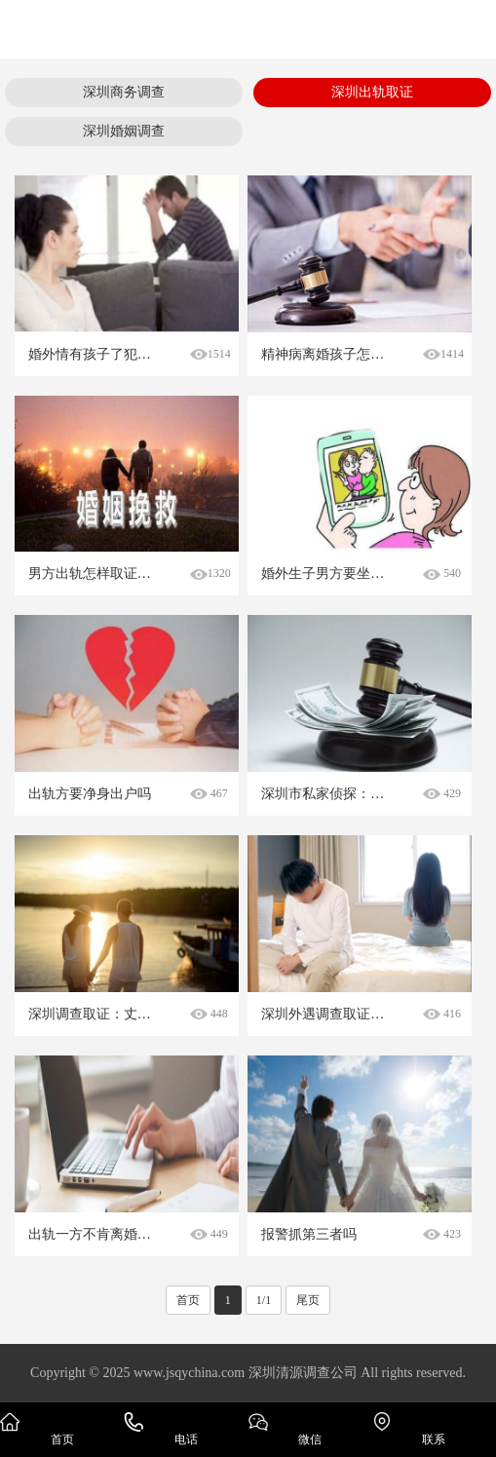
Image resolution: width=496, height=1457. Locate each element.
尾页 (308, 1300)
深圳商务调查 (124, 92)
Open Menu (467, 29)
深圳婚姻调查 (124, 131)
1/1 (263, 1300)
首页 (188, 1300)
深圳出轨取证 (372, 92)
